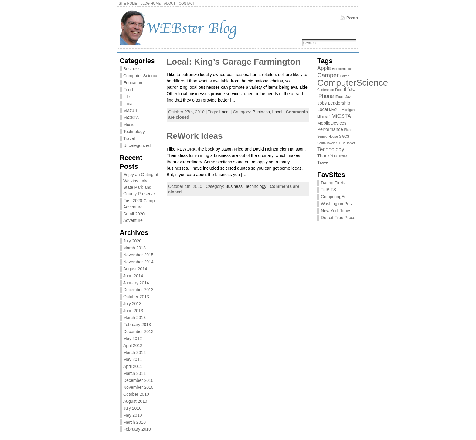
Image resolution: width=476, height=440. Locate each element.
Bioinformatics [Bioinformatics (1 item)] (342, 69)
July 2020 (132, 240)
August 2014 (135, 268)
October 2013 (136, 296)
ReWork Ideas (195, 136)
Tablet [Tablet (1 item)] (350, 143)
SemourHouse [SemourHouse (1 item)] (327, 136)
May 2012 (132, 338)
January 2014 (136, 282)
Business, (262, 111)
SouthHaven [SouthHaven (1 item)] (326, 143)
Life (126, 96)
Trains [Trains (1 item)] (342, 156)
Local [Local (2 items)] (322, 109)
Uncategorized (137, 145)
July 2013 (132, 303)
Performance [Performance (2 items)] (330, 129)
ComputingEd (334, 196)
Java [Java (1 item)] (348, 96)
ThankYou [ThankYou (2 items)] (327, 155)
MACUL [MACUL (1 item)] (334, 110)
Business (132, 68)
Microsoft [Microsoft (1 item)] (323, 116)
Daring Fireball (334, 182)
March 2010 (134, 422)
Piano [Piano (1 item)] (348, 130)
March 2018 (134, 247)
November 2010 (138, 387)
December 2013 (138, 289)
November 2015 (138, 254)
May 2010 (132, 415)
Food (128, 89)
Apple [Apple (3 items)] (324, 68)
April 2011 (132, 366)
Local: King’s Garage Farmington (234, 61)
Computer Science (140, 75)
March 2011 (134, 373)
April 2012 (132, 345)
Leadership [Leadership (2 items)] (339, 103)
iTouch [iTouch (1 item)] (340, 96)
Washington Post (337, 203)
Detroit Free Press (338, 217)
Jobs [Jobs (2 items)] (322, 103)
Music (128, 124)
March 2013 (134, 317)
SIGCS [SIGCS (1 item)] (344, 136)
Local (128, 103)
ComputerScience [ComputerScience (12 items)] (352, 83)
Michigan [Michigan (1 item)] (348, 110)
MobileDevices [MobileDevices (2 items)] (331, 123)
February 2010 (137, 429)
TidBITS (328, 189)
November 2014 (138, 261)
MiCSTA (131, 117)
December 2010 (138, 380)
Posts (352, 17)
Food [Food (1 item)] (338, 90)
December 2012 (138, 331)
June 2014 (133, 275)
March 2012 (134, 352)
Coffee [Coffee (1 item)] (344, 76)
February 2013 (137, 324)
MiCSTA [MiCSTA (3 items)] (341, 116)
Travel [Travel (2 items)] (323, 162)
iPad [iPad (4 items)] (350, 88)
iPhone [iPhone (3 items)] (325, 96)
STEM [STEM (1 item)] (340, 143)
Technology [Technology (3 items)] (330, 149)
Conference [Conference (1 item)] (325, 90)
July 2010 (132, 408)
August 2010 (135, 401)
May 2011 (132, 359)
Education (132, 82)
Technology (134, 131)
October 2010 (136, 394)
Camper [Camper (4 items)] (328, 75)
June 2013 (133, 310)
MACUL (130, 110)
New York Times (336, 210)
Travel (129, 138)
